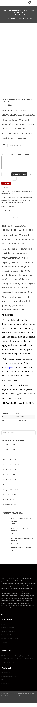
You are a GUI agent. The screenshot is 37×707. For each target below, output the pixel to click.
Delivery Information (8, 628)
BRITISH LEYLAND (17, 198)
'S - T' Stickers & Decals (11, 475)
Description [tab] (5, 218)
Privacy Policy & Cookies (9, 639)
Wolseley (20, 202)
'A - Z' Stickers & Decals (11, 450)
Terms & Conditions (8, 631)
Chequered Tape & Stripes (12, 490)
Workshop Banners (9, 505)
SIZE (3, 145)
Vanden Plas (12, 202)
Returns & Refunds (7, 635)
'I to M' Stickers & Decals (11, 465)
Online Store (5, 673)
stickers (25, 359)
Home (8, 15)
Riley (24, 200)
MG (13, 200)
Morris (20, 200)
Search (33, 433)
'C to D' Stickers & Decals (11, 455)
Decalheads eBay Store (9, 676)
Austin (9, 198)
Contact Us (5, 642)
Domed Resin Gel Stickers (11, 495)
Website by (15, 696)
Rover (29, 200)
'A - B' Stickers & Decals (21, 15)
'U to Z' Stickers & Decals (11, 480)
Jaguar (25, 198)
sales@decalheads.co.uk (23, 393)
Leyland (8, 200)
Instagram (9, 367)
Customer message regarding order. (15, 154)
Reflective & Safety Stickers (12, 500)
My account (5, 680)
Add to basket (20, 174)
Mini (16, 200)
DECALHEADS (10, 206)
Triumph (4, 202)
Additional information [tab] (21, 218)
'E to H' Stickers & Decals (11, 460)
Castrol (5, 485)
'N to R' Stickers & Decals (11, 470)
